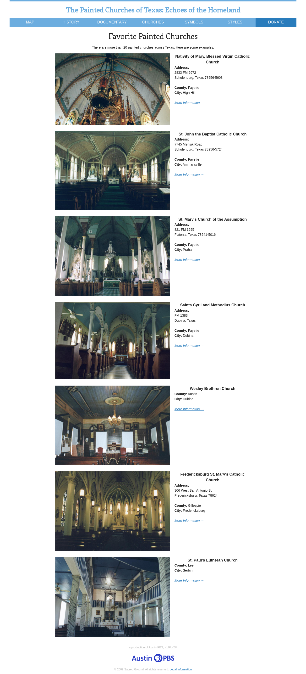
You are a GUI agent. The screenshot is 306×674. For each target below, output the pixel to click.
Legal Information (181, 669)
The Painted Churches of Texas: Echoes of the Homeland (153, 9)
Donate (276, 22)
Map (30, 22)
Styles (235, 22)
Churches (153, 22)
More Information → (189, 103)
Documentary (112, 22)
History (71, 22)
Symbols (194, 22)
